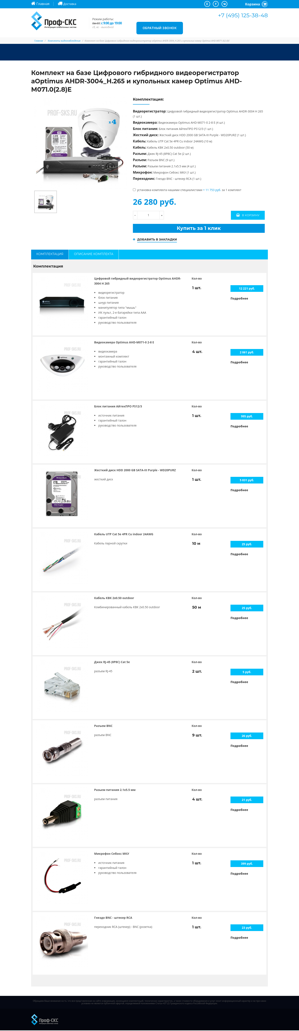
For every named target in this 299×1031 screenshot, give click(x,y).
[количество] (148, 215)
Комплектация (49, 254)
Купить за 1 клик (199, 228)
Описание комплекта (93, 254)
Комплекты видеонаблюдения (64, 40)
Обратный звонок (160, 28)
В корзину (251, 215)
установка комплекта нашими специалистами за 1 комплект (187, 190)
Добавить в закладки (157, 240)
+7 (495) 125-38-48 (243, 15)
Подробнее (239, 299)
